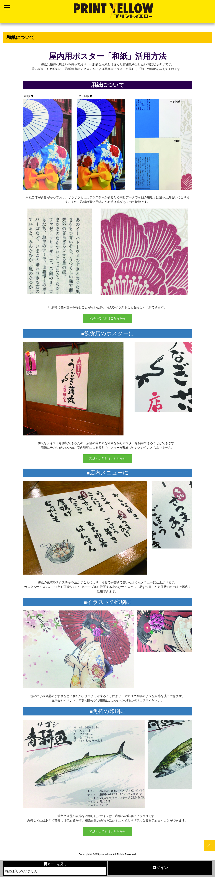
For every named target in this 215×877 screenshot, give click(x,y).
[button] (10, 443)
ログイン (160, 868)
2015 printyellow (102, 854)
